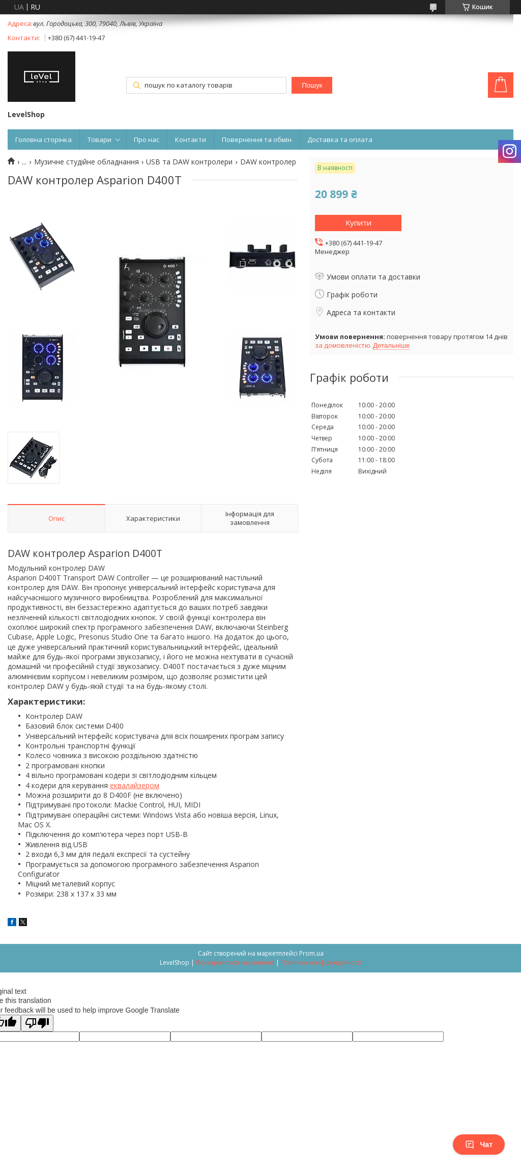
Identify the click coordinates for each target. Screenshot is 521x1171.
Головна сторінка (43, 139)
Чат (479, 1144)
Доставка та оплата (339, 139)
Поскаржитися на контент (235, 962)
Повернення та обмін (257, 139)
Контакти (190, 139)
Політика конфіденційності (321, 962)
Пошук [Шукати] (312, 85)
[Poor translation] (37, 1023)
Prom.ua (311, 953)
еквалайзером (134, 785)
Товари (99, 139)
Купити (358, 222)
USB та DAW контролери (189, 161)
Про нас (146, 139)
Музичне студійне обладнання (86, 161)
